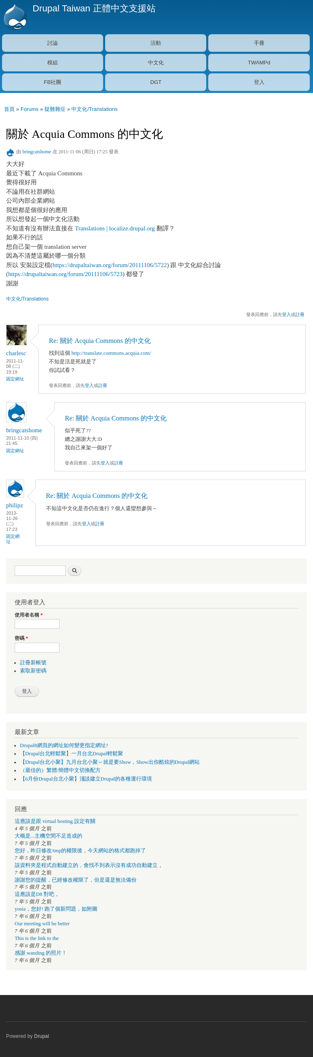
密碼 (21, 638)
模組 (52, 63)
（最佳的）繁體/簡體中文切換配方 (60, 770)
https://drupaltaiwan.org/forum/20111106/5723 (65, 274)
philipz (14, 505)
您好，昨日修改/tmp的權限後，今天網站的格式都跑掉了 (80, 851)
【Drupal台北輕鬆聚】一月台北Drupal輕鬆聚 (71, 753)
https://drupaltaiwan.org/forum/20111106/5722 (110, 265)
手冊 (259, 43)
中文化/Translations (94, 109)
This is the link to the (37, 938)
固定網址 (15, 378)
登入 (259, 82)
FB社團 (53, 82)
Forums (29, 109)
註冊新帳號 (33, 663)
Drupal (41, 1036)
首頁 (9, 109)
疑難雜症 (55, 109)
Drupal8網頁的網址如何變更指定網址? (64, 745)
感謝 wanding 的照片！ (41, 953)
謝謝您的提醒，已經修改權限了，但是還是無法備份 (76, 880)
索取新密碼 (33, 671)
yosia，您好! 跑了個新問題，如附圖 (56, 909)
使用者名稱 (29, 615)
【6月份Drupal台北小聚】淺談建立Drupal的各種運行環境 (86, 779)
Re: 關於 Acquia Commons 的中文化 (100, 341)
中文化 (156, 63)
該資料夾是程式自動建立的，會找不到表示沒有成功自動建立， (89, 865)
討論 (52, 43)
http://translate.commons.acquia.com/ (111, 353)
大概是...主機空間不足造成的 (48, 836)
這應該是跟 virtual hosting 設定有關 (55, 821)
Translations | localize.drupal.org (115, 228)
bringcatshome (36, 152)
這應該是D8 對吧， (37, 894)
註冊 (299, 314)
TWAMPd (259, 63)
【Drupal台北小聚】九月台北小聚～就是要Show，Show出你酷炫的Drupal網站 (110, 762)
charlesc (16, 353)
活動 (155, 43)
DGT (155, 82)
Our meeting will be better (42, 924)
